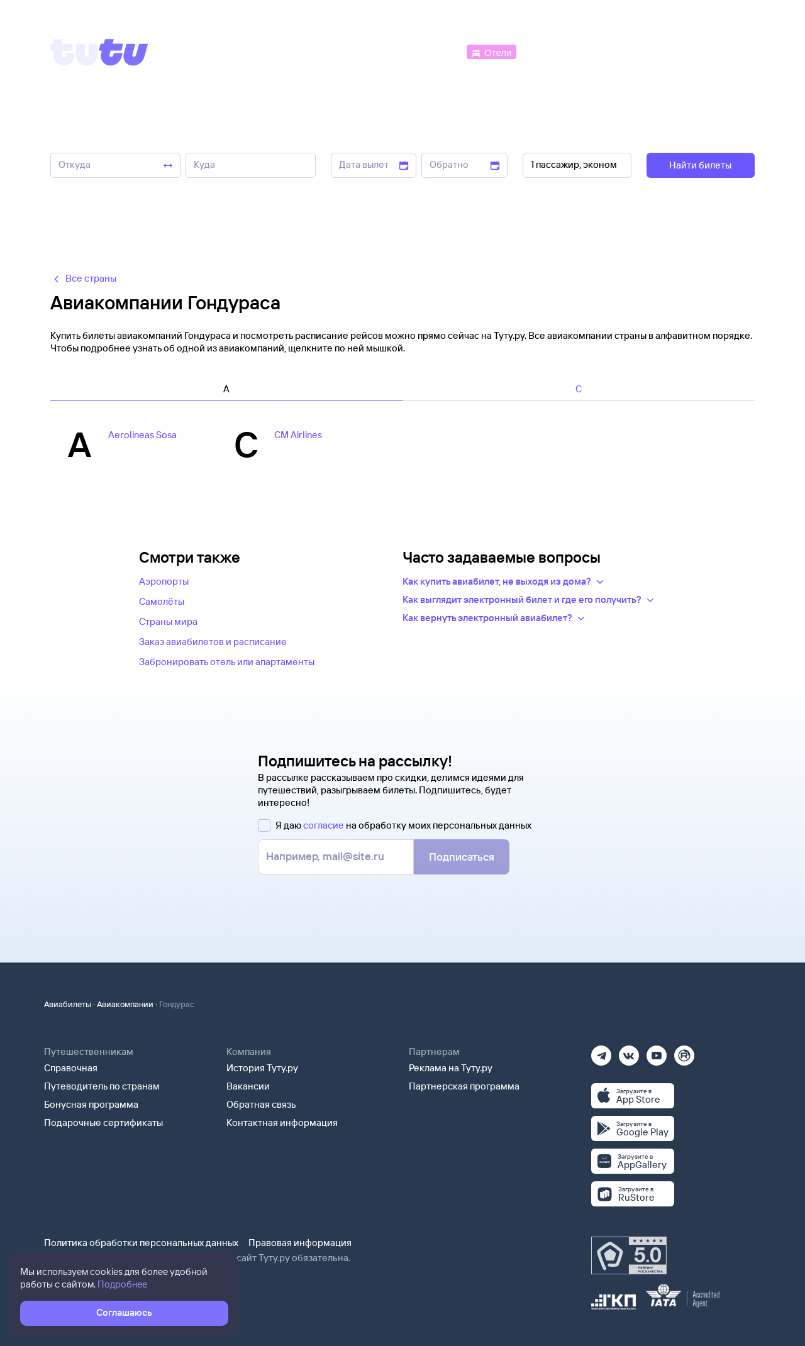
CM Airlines (298, 435)
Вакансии (248, 1086)
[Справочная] (728, 51)
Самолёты (161, 601)
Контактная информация (282, 1122)
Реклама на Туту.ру (450, 1068)
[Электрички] (549, 51)
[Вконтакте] (629, 1051)
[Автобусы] (437, 51)
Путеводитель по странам (102, 1086)
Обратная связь (261, 1104)
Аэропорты (164, 581)
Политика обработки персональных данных (141, 1243)
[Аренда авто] (662, 51)
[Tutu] (99, 52)
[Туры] (604, 51)
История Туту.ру (262, 1068)
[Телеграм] (601, 1051)
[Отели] (491, 51)
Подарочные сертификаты (103, 1122)
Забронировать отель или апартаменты (226, 662)
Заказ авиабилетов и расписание (213, 642)
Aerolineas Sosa (142, 435)
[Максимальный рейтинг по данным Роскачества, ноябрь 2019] (629, 1255)
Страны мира (168, 621)
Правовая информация (300, 1243)
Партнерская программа (464, 1086)
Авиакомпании (125, 1004)
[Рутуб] (684, 1051)
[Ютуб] (657, 1051)
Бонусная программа (91, 1104)
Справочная (70, 1068)
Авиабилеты (67, 1004)
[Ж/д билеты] (370, 51)
